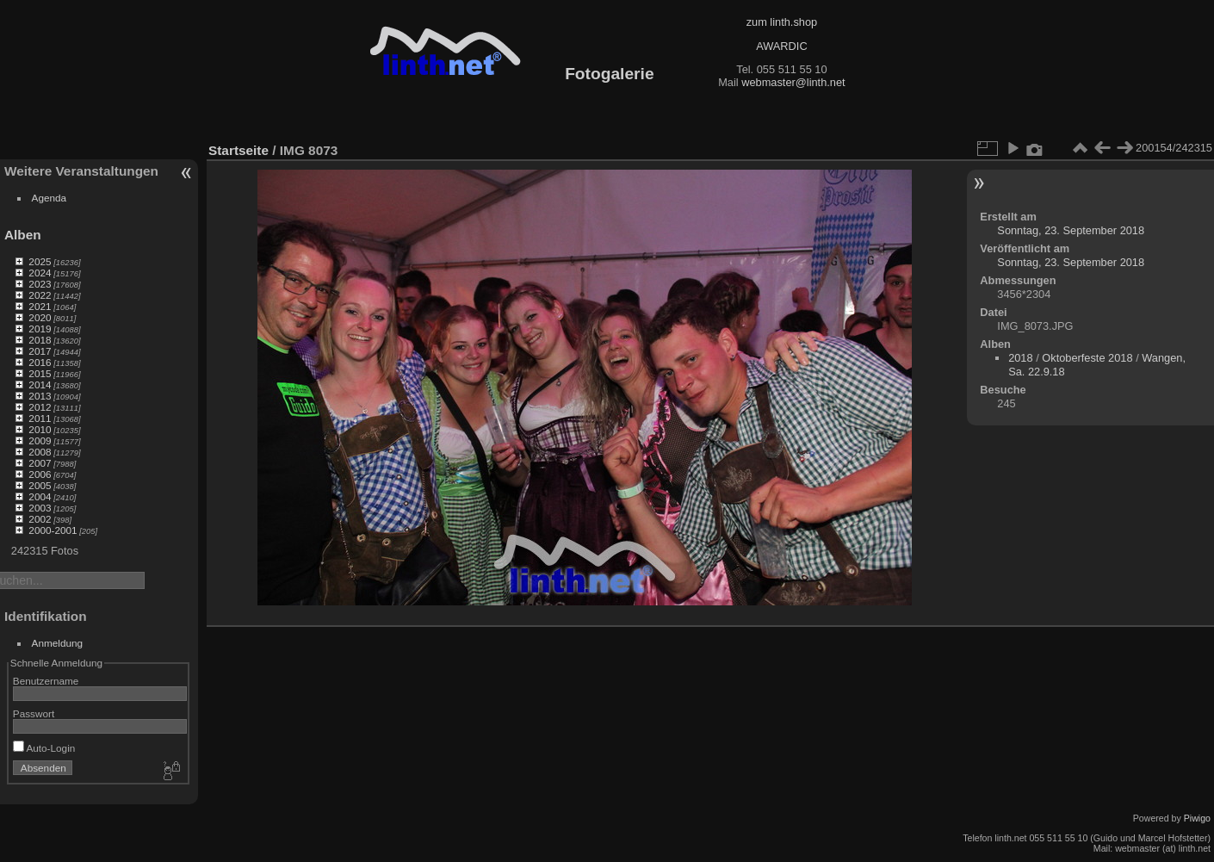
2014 (39, 384)
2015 (39, 373)
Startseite (238, 150)
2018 (39, 339)
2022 (39, 295)
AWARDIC (781, 46)
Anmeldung (58, 642)
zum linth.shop (782, 22)
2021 (39, 306)
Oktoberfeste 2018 (1087, 357)
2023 (39, 283)
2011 (39, 418)
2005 (39, 485)
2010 (39, 429)
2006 (39, 474)
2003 (39, 507)
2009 (39, 440)
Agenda (49, 197)
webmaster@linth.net (793, 82)
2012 (39, 406)
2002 (39, 518)
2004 (39, 496)
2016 (39, 362)
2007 (39, 462)
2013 (39, 395)
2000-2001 (52, 530)
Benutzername (46, 680)
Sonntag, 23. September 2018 (1070, 230)
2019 (39, 328)
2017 (39, 351)
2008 (39, 451)
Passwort (33, 713)
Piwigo (1197, 818)
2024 (39, 272)
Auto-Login (44, 747)
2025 (39, 261)
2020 (39, 317)
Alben (22, 234)
